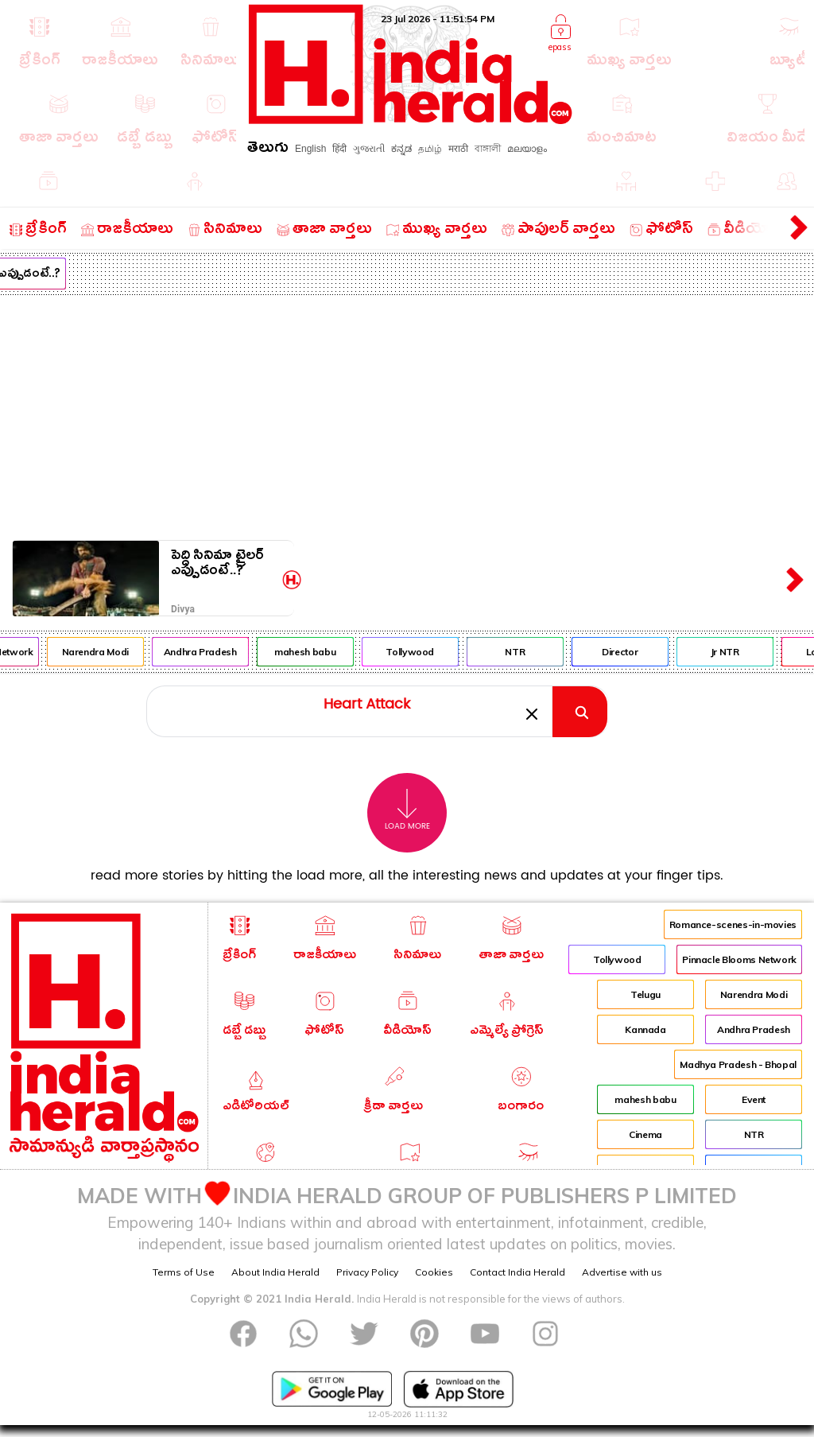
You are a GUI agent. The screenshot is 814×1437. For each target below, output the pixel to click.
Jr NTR (736, 652)
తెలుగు (268, 150)
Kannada (645, 1029)
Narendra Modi (106, 652)
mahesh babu (316, 652)
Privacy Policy (367, 1272)
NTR (526, 652)
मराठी (458, 148)
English (310, 148)
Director (631, 652)
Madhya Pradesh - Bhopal (738, 1064)
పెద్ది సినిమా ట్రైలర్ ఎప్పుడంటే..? (217, 566)
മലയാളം (527, 148)
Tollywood (421, 652)
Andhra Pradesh (211, 652)
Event (754, 1099)
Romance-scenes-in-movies (733, 924)
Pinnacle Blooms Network (739, 959)
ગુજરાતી (369, 148)
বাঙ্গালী (488, 148)
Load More (407, 810)
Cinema (645, 1134)
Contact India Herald (517, 1272)
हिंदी (339, 148)
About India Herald (275, 1272)
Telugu (645, 994)
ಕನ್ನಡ (401, 148)
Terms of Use (184, 1272)
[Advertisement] (407, 414)
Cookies (434, 1272)
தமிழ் (430, 148)
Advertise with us (622, 1272)
